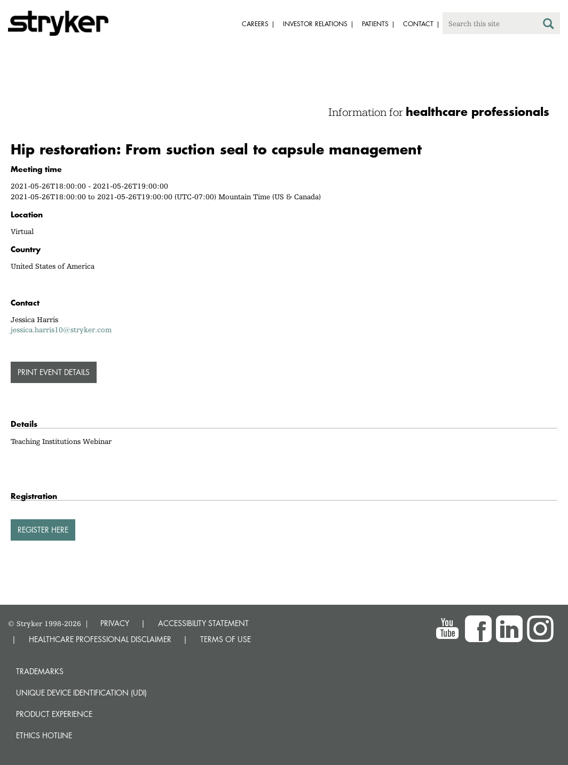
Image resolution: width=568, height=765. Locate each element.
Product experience (54, 714)
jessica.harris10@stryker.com (61, 329)
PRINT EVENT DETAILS (54, 372)
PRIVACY (114, 623)
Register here (43, 530)
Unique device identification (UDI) (81, 693)
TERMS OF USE (225, 639)
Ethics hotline (44, 735)
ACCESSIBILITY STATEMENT (203, 623)
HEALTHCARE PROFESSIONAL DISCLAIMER (100, 639)
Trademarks (40, 671)
